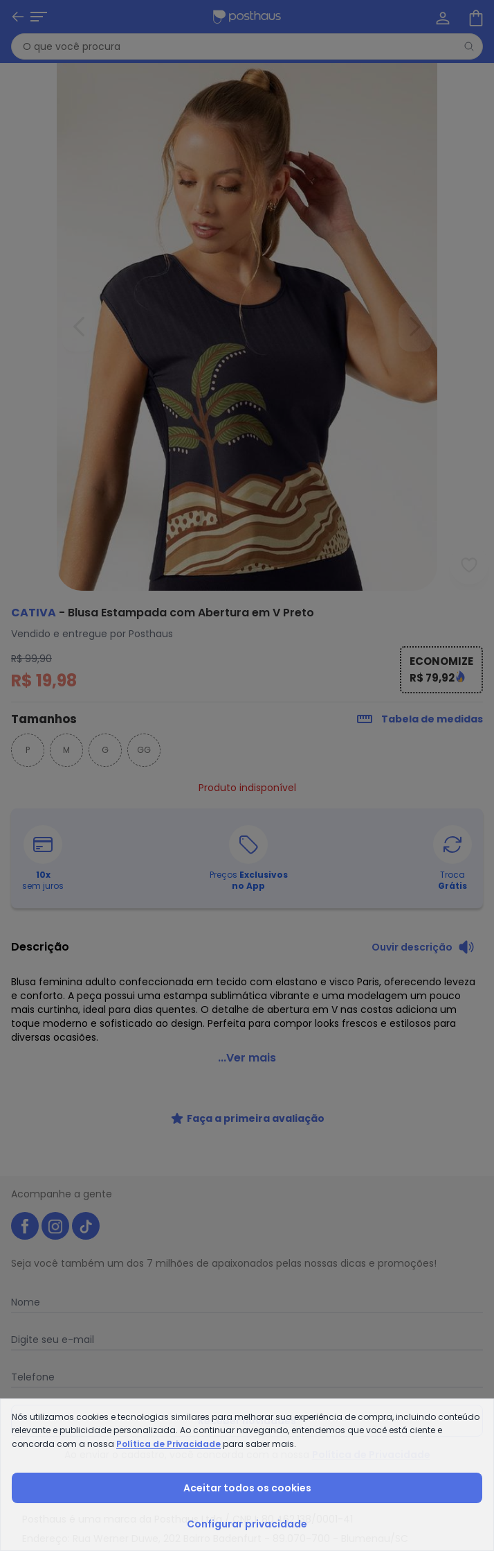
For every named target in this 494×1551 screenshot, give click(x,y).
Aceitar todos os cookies (247, 1488)
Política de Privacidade (168, 1444)
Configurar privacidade (247, 1524)
